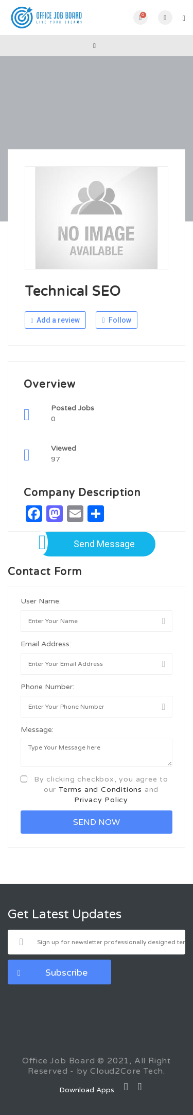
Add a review (55, 320)
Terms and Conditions (100, 789)
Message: (37, 729)
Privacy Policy (101, 799)
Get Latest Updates (64, 915)
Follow (116, 320)
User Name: (41, 601)
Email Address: (46, 644)
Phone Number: (47, 686)
